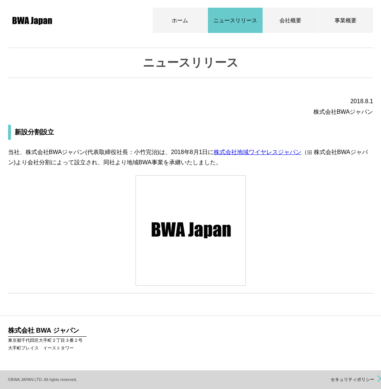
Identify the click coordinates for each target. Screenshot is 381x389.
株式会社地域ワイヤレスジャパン (257, 152)
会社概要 (290, 20)
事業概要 (346, 20)
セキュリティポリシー (353, 379)
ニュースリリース (235, 20)
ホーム (180, 20)
